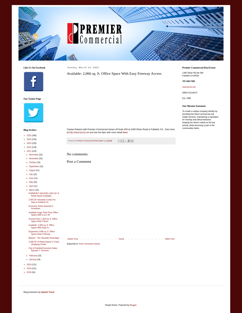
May (31, 182)
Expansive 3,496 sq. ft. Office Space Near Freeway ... (42, 232)
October (33, 162)
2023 (29, 143)
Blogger (133, 305)
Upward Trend (47, 292)
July (31, 174)
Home (121, 239)
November (34, 158)
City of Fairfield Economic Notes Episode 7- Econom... (43, 249)
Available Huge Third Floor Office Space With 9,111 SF (43, 213)
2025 (29, 135)
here (125, 132)
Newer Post (73, 239)
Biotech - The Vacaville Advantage (44, 238)
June (31, 178)
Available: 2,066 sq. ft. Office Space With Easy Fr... (41, 226)
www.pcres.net (188, 87)
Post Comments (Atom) (89, 244)
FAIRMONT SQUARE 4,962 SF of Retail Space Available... (44, 194)
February (33, 255)
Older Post (169, 239)
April (31, 186)
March (32, 190)
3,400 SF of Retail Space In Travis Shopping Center (44, 243)
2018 (29, 272)
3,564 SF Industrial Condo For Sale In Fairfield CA (42, 201)
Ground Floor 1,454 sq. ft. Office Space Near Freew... (43, 220)
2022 (29, 147)
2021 (29, 151)
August (32, 170)
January (33, 259)
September (34, 166)
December (34, 154)
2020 (29, 264)
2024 (29, 139)
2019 (29, 268)
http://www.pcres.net (79, 132)
